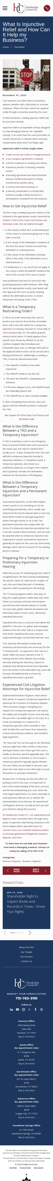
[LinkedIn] (11, 1009)
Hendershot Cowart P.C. (17, 814)
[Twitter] (29, 1009)
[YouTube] (17, 1009)
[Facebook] (35, 1009)
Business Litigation (31, 861)
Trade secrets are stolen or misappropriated (28, 154)
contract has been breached (21, 186)
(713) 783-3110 (35, 851)
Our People (26, 952)
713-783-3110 (26, 998)
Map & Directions (26, 1036)
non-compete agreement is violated (25, 158)
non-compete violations (29, 830)
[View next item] (30, 933)
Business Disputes (12, 861)
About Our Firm (26, 947)
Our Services (26, 956)
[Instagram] (23, 1009)
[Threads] (41, 1009)
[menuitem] (13, 1167)
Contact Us (26, 961)
